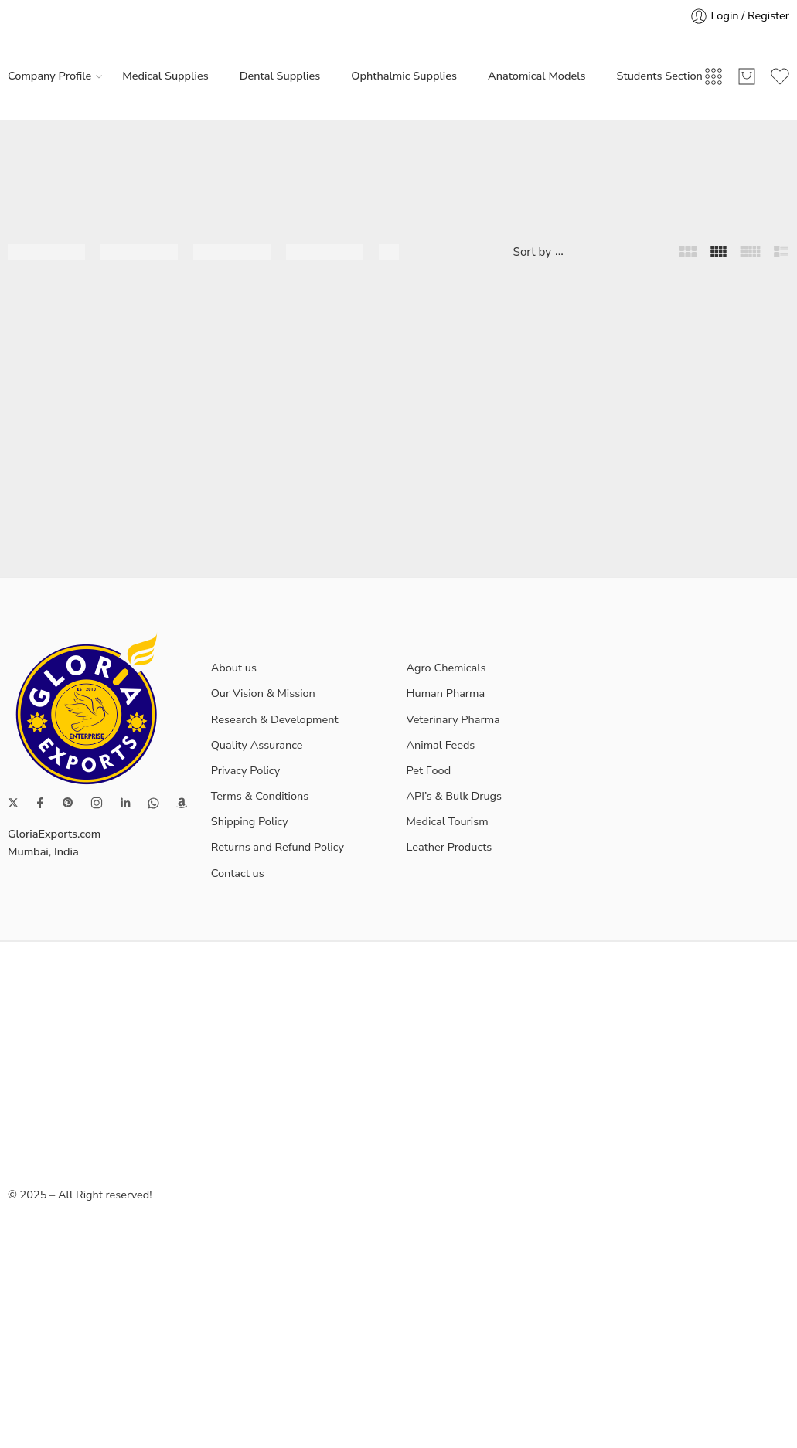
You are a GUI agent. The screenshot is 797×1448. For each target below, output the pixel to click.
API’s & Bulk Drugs (454, 796)
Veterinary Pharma (453, 719)
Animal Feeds (441, 745)
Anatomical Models (536, 75)
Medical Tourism (448, 821)
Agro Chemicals (446, 667)
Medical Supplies (165, 75)
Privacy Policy (245, 770)
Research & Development (275, 719)
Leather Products (449, 847)
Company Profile (49, 76)
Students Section (660, 75)
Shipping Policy (249, 821)
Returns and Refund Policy (277, 847)
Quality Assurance (257, 745)
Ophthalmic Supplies (404, 75)
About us (234, 667)
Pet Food (429, 770)
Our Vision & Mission (263, 693)
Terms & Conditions (260, 796)
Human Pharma (446, 693)
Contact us (237, 873)
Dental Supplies (280, 75)
